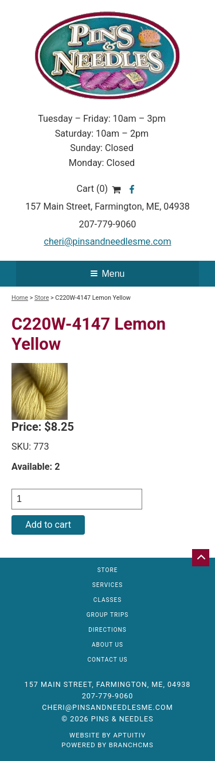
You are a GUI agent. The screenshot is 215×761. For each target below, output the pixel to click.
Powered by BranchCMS (107, 745)
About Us (107, 645)
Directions (107, 630)
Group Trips (108, 615)
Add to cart (48, 524)
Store (41, 298)
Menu (107, 274)
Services (107, 585)
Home (19, 298)
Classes (107, 600)
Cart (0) (98, 188)
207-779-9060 (107, 224)
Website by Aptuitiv (107, 735)
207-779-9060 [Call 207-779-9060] (108, 696)
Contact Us (108, 660)
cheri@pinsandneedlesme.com (107, 241)
